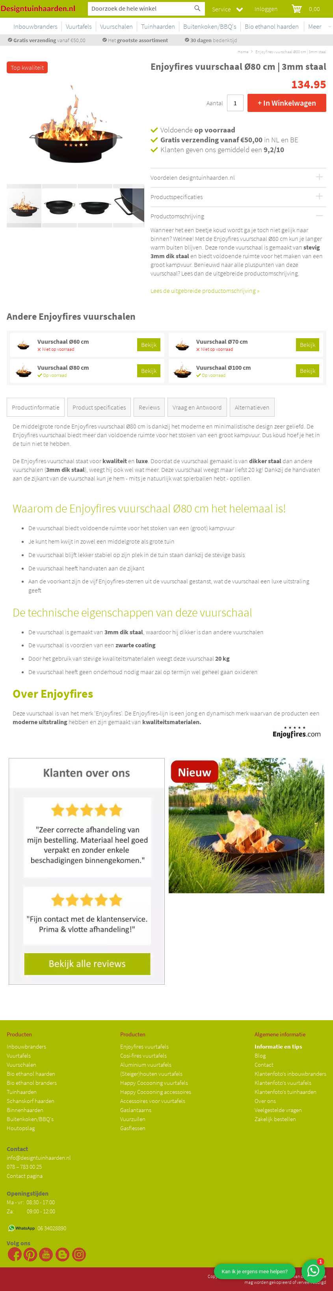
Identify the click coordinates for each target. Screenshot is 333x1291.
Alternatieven (252, 407)
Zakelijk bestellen (275, 1119)
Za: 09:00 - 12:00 (31, 1211)
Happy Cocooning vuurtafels (154, 1082)
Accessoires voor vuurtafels (152, 1101)
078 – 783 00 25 (24, 1166)
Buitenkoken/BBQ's (30, 1119)
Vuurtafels (19, 1055)
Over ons (265, 1101)
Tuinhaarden (22, 1091)
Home (243, 51)
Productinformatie (36, 407)
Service (221, 9)
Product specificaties (99, 407)
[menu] (200, 28)
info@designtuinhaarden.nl (39, 1157)
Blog (260, 1055)
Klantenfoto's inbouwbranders (290, 1073)
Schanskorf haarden (30, 1101)
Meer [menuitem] (314, 26)
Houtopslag (21, 1128)
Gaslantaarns (135, 1110)
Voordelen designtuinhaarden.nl (193, 177)
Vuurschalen (21, 1064)
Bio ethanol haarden (31, 1073)
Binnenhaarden (25, 1110)
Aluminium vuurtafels (145, 1064)
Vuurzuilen (132, 1119)
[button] (22, 131)
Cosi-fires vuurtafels (143, 1055)
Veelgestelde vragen (278, 1110)
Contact (264, 1064)
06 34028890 (51, 1228)
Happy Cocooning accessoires (155, 1091)
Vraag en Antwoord (197, 407)
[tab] (37, 409)
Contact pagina (25, 1175)
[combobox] (146, 8)
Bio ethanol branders (32, 1082)
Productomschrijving (177, 216)
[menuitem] (96, 27)
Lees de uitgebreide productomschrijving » (205, 290)
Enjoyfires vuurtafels (144, 1046)
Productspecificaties (177, 197)
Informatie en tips (278, 1046)
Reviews (149, 407)
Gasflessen (132, 1128)
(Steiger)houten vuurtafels (151, 1073)
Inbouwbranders (26, 1046)
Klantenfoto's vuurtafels (283, 1082)
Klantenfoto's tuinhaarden (285, 1091)
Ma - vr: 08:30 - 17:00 (31, 1202)
